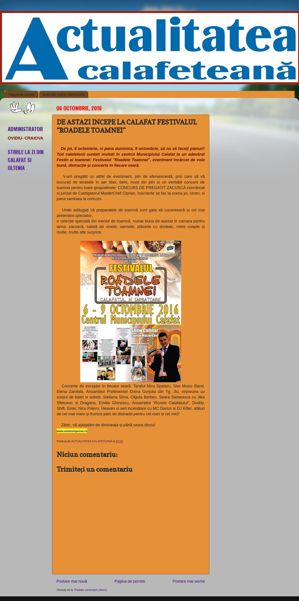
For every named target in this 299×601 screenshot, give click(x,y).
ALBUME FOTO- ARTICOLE (64, 94)
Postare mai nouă (71, 581)
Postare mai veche (189, 581)
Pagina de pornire (22, 94)
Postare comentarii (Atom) (90, 589)
